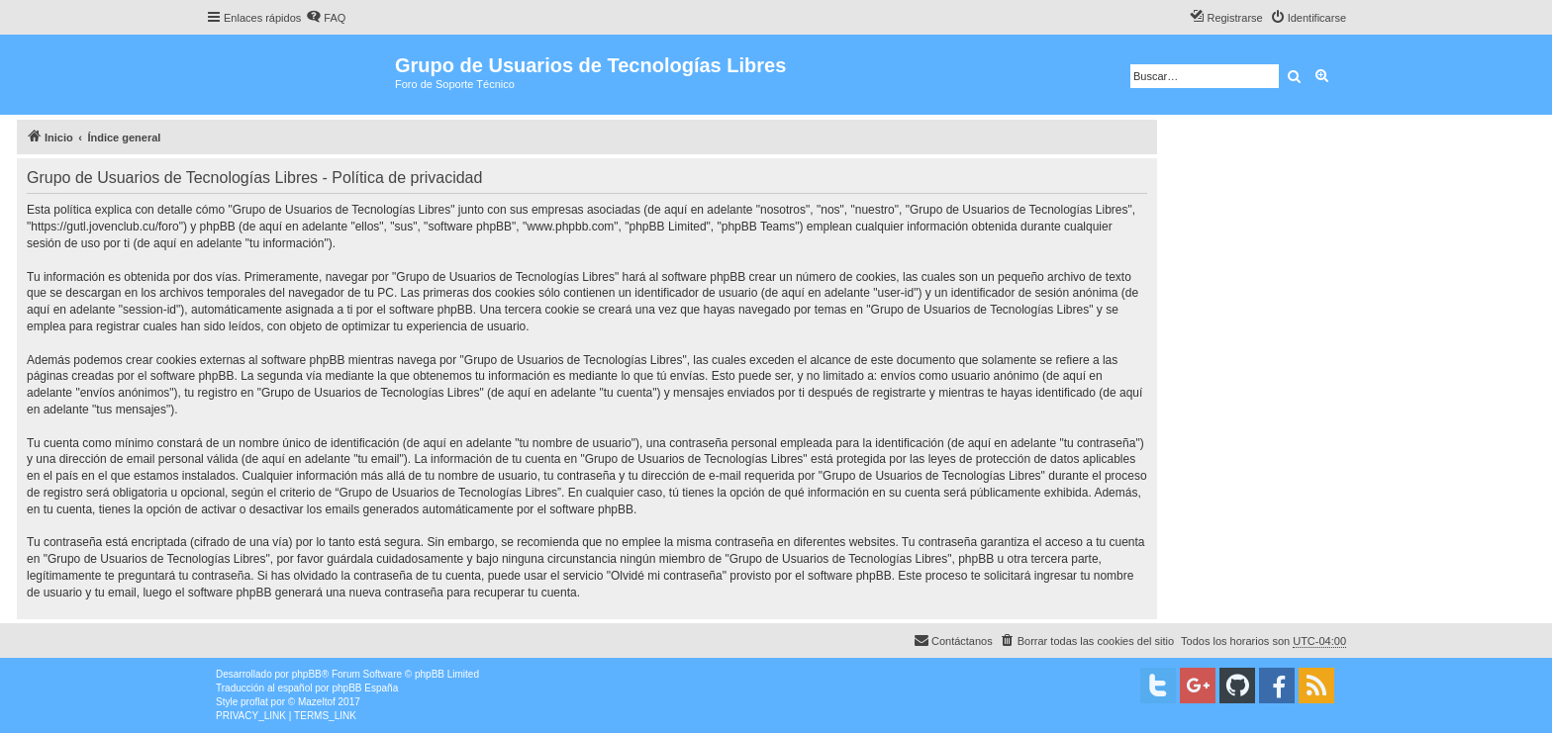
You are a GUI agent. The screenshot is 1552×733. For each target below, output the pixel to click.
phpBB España (365, 688)
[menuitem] (325, 18)
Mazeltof (317, 701)
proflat (254, 701)
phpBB (307, 674)
